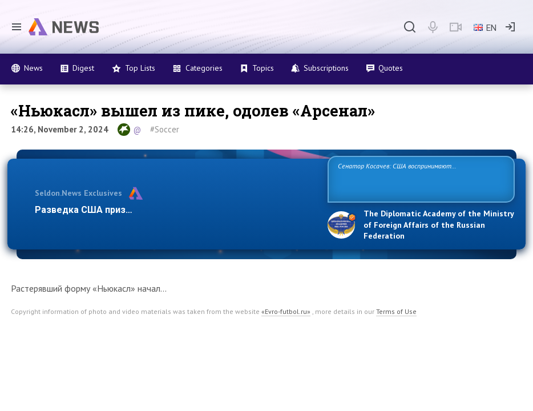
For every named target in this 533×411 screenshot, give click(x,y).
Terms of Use (396, 311)
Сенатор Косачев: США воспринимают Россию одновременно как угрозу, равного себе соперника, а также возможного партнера (413, 178)
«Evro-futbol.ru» (285, 311)
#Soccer (164, 129)
